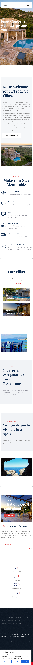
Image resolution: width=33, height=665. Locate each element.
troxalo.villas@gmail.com (15, 622)
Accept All (25, 661)
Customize (6, 661)
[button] (29, 548)
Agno (8, 310)
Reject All (16, 661)
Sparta (9, 295)
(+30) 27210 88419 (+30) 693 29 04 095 (19, 619)
